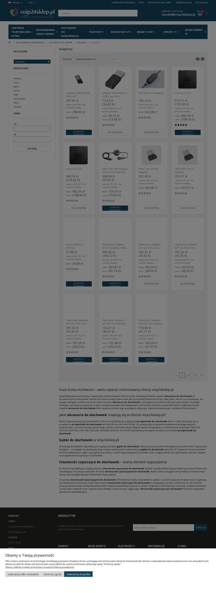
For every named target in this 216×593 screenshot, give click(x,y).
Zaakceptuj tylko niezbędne (23, 574)
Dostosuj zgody (52, 574)
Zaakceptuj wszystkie (78, 574)
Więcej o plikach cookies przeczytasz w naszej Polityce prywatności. (39, 567)
